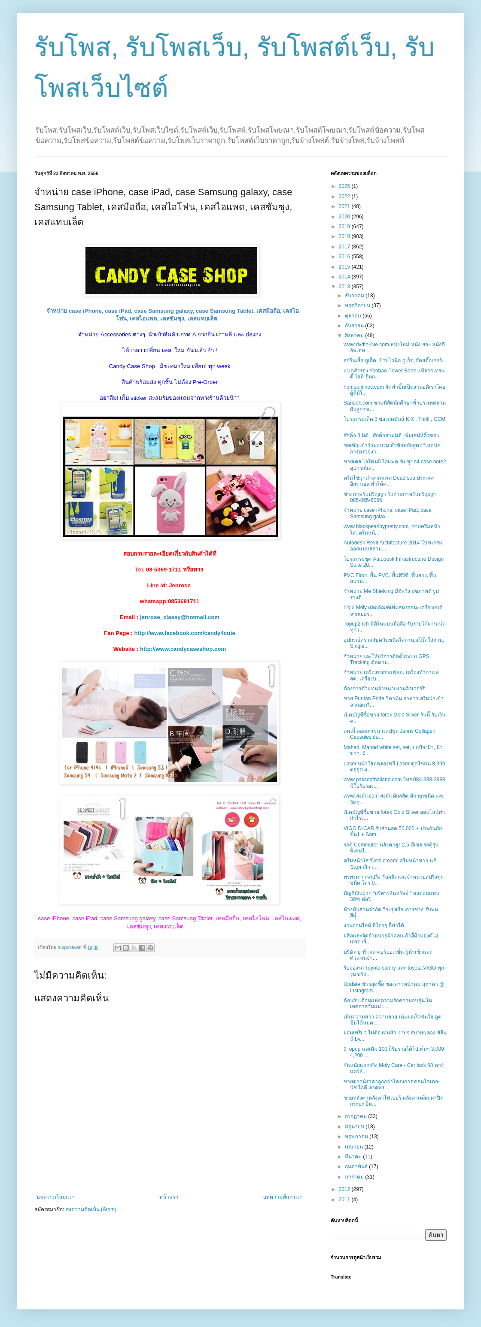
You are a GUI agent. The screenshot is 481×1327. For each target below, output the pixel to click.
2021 (345, 206)
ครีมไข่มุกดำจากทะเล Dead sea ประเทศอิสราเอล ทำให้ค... (389, 481)
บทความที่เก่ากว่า (283, 1197)
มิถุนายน (355, 1127)
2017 (345, 247)
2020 (345, 217)
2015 (345, 267)
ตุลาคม (353, 316)
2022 (345, 196)
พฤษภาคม (357, 1137)
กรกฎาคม (356, 1116)
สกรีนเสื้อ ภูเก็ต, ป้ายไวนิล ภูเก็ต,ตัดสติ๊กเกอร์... (395, 360)
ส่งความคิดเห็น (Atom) (91, 1209)
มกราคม (355, 1177)
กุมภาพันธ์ (357, 1167)
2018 (345, 236)
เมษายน (354, 1147)
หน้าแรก (168, 1197)
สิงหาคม (355, 336)
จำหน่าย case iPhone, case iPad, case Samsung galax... (388, 513)
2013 (345, 287)
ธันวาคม (355, 296)
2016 (345, 257)
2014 (345, 277)
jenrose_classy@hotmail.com (179, 617)
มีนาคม (354, 1157)
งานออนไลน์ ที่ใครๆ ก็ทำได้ (374, 925)
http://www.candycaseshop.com (183, 649)
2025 (345, 186)
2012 (345, 1189)
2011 (345, 1200)
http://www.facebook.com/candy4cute (184, 633)
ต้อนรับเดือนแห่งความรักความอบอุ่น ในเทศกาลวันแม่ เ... (388, 1004)
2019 (345, 227)
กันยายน (355, 326)
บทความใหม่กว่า (56, 1197)
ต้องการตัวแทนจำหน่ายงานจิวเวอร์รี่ (384, 689)
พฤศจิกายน (358, 305)
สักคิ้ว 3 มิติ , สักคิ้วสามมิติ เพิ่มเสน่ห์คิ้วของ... (393, 435)
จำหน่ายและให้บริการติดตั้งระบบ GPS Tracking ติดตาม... (386, 659)
